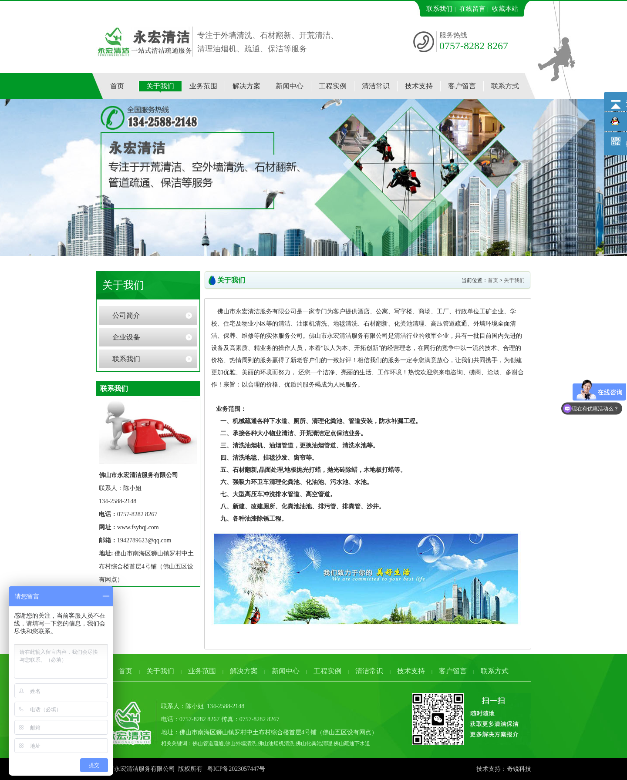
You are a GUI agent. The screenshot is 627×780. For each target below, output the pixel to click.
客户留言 (453, 671)
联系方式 (495, 671)
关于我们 (514, 280)
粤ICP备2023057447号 (236, 769)
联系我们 (439, 8)
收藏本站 (505, 8)
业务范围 (202, 671)
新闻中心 (286, 671)
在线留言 (472, 8)
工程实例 (327, 671)
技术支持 (411, 671)
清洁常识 (369, 671)
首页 (493, 280)
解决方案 (244, 671)
